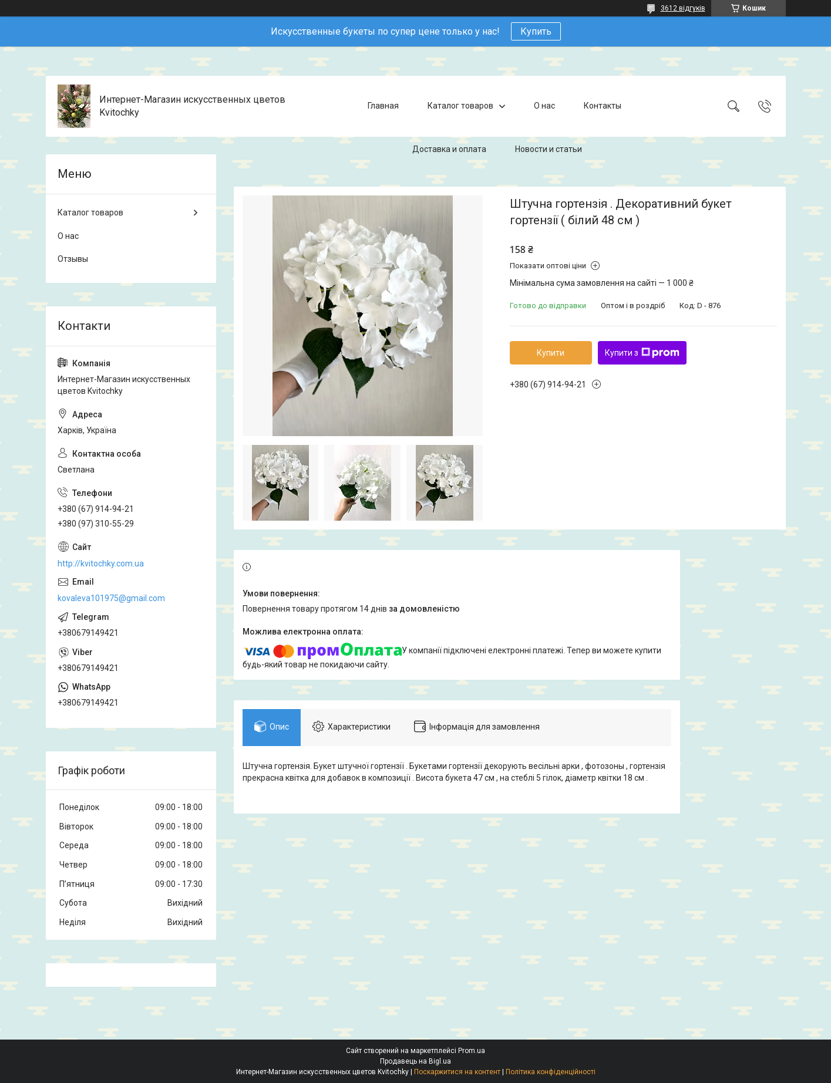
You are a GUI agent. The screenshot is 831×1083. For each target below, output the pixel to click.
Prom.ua (471, 1051)
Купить (535, 31)
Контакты (602, 105)
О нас (544, 105)
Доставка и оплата (449, 149)
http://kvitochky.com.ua (101, 563)
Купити (550, 352)
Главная (383, 105)
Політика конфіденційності (551, 1072)
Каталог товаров (460, 105)
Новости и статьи (548, 149)
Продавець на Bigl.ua (415, 1061)
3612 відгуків (683, 8)
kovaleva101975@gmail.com (111, 598)
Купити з (642, 352)
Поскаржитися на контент (457, 1072)
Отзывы (73, 259)
